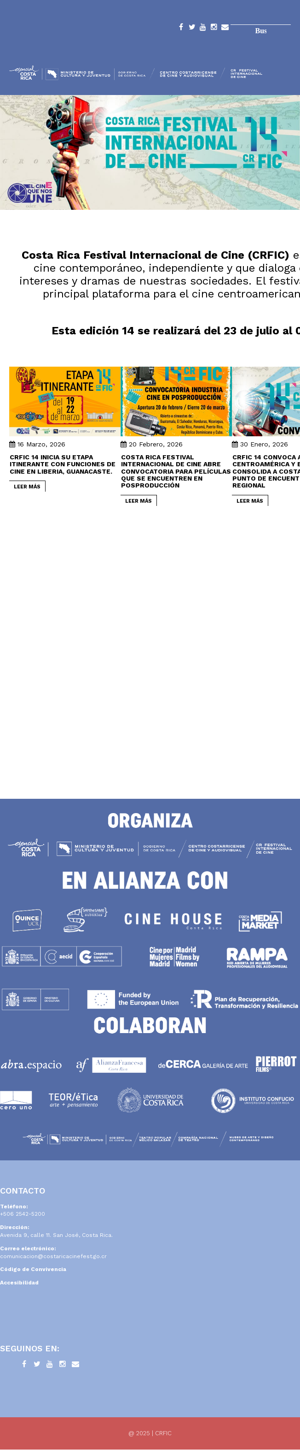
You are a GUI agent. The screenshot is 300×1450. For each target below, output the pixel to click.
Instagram (213, 28)
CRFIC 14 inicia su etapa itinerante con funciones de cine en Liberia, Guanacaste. (62, 464)
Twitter (191, 28)
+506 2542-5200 (22, 1214)
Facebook (180, 28)
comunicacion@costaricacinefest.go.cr (53, 1256)
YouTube (202, 28)
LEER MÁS (27, 487)
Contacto (225, 28)
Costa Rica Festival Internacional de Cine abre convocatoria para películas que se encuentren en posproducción (176, 471)
